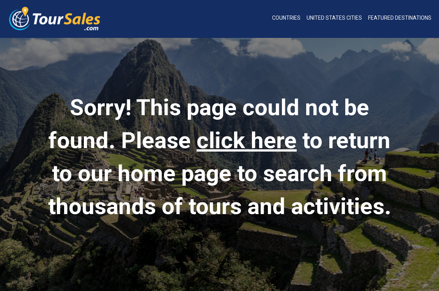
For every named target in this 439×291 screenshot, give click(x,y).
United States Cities (334, 18)
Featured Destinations (399, 18)
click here (247, 140)
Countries (286, 18)
